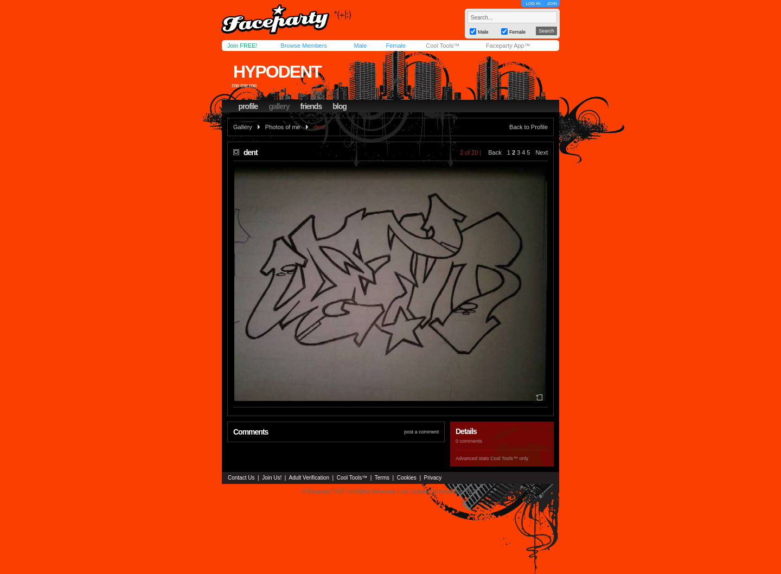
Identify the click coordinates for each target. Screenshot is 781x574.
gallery (278, 106)
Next (541, 152)
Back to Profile (528, 127)
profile (248, 106)
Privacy (433, 478)
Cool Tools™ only (509, 458)
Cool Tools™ (442, 45)
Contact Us (241, 478)
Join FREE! (242, 45)
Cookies (407, 478)
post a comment (421, 432)
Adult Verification (309, 478)
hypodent (277, 71)
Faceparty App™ (508, 45)
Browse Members (303, 45)
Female (396, 45)
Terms (382, 478)
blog (339, 106)
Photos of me (282, 127)
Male (360, 45)
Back (494, 152)
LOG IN (533, 3)
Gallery (242, 127)
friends (311, 106)
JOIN (552, 3)
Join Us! (271, 478)
